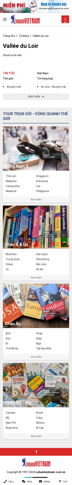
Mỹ (7, 417)
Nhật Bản (11, 254)
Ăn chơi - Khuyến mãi (53, 86)
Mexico (40, 422)
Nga (38, 343)
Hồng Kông (42, 259)
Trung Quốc (13, 259)
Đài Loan (41, 264)
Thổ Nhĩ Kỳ (12, 348)
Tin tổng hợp (45, 78)
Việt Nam (43, 73)
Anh (8, 333)
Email (47, 481)
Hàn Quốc (42, 254)
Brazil (39, 412)
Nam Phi (11, 422)
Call (11, 481)
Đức (8, 338)
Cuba (39, 417)
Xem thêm (36, 199)
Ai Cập (40, 427)
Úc (7, 269)
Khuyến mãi (14, 86)
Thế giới (8, 78)
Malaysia (11, 181)
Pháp (39, 333)
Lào (38, 186)
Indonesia (42, 181)
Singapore (42, 176)
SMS (29, 481)
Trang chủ (9, 35)
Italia (39, 338)
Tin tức (9, 73)
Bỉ (7, 343)
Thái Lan (11, 176)
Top (65, 481)
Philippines (42, 191)
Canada (10, 412)
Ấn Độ (39, 269)
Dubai (9, 264)
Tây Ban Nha (43, 348)
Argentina (12, 427)
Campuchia (13, 186)
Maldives (11, 191)
